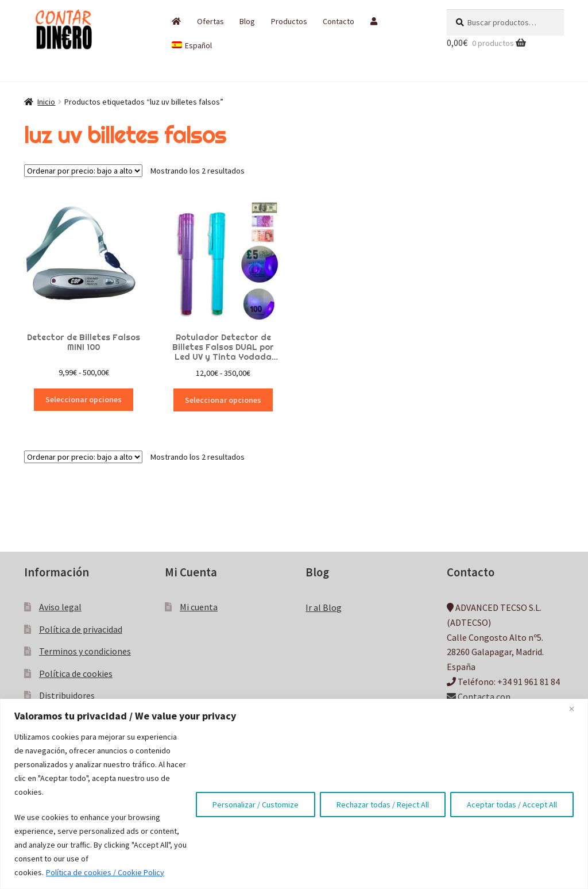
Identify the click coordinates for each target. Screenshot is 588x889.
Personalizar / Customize (255, 804)
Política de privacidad (80, 629)
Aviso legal (60, 607)
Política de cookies (76, 673)
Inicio (46, 102)
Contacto (338, 21)
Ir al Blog (323, 607)
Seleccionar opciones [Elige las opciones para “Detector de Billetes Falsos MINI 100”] (83, 399)
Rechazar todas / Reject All (382, 804)
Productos (289, 21)
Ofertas (210, 21)
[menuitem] (192, 45)
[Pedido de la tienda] (83, 170)
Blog (247, 21)
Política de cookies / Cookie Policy (105, 872)
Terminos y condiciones (85, 651)
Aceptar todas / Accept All (512, 804)
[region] (294, 794)
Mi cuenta (199, 607)
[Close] (576, 708)
